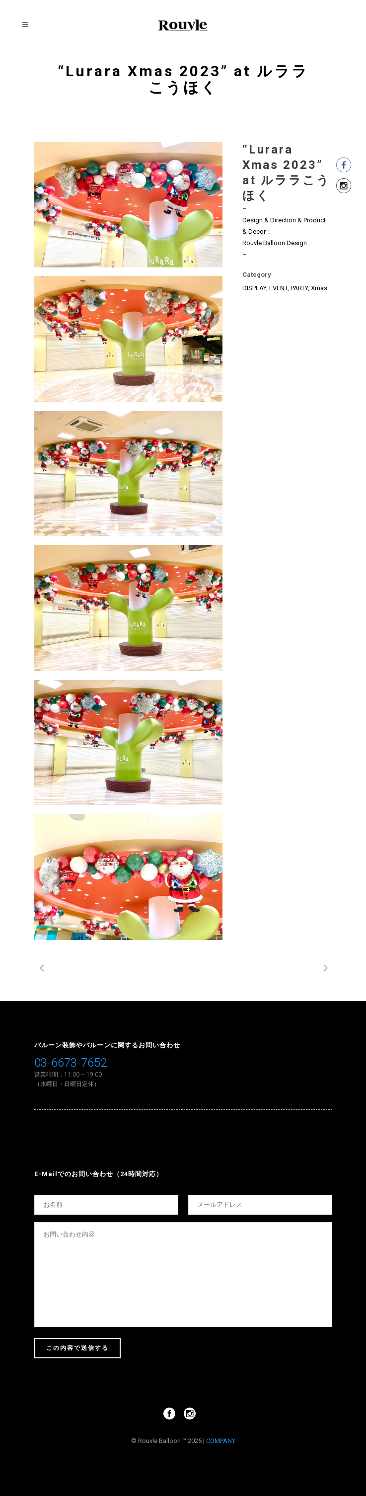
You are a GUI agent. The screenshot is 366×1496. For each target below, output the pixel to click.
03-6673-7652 (70, 1063)
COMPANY (220, 1440)
